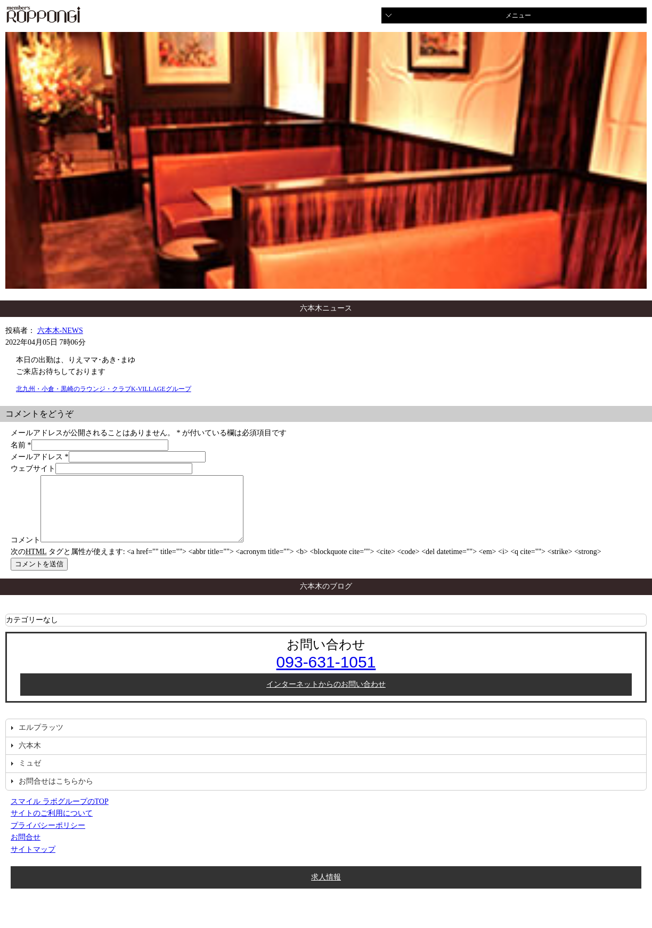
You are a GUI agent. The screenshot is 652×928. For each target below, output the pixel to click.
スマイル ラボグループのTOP (60, 814)
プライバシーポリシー (48, 838)
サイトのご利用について (52, 826)
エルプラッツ (41, 740)
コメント (25, 553)
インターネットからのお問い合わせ (326, 697)
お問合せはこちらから (56, 794)
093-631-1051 (326, 674)
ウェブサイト (33, 469)
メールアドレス (37, 457)
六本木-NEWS (60, 331)
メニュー (518, 15)
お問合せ (25, 850)
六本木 (30, 758)
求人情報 (326, 890)
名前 (18, 445)
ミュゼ (30, 776)
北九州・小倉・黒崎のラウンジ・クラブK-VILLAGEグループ (103, 389)
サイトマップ (33, 862)
